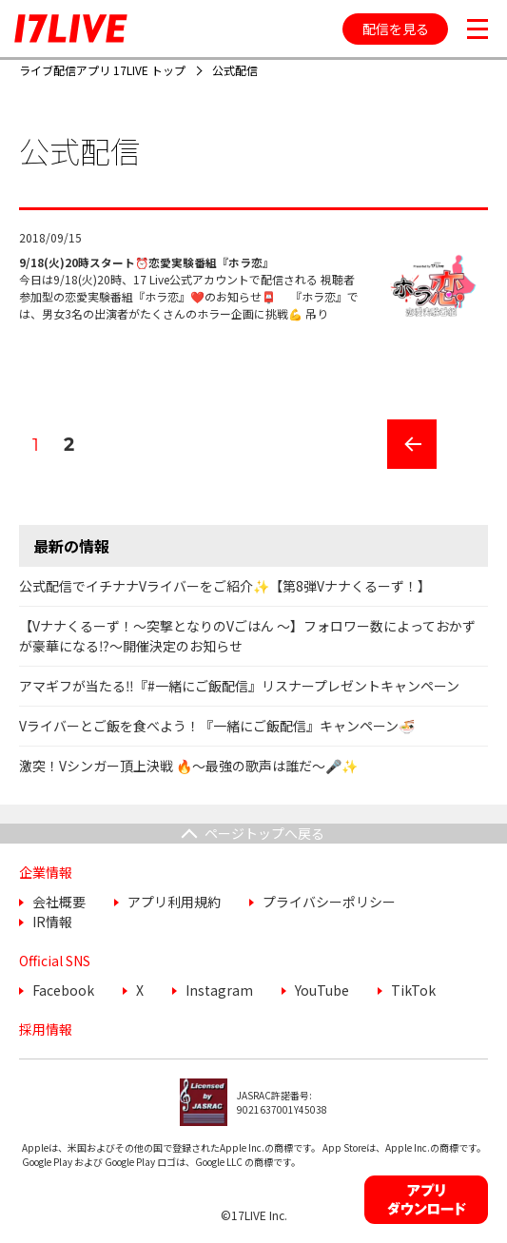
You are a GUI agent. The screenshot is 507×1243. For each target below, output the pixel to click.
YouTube (322, 990)
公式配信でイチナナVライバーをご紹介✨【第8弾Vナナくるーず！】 (225, 585)
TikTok (413, 990)
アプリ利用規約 (174, 901)
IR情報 (52, 921)
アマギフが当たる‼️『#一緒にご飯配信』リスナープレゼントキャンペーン (239, 685)
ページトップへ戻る (264, 833)
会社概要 (59, 901)
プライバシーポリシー (329, 901)
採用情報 (45, 1029)
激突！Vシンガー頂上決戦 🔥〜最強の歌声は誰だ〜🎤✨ (188, 765)
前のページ (405, 468)
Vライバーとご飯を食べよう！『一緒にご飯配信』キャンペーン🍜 (217, 725)
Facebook (63, 990)
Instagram (219, 990)
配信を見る (395, 28)
